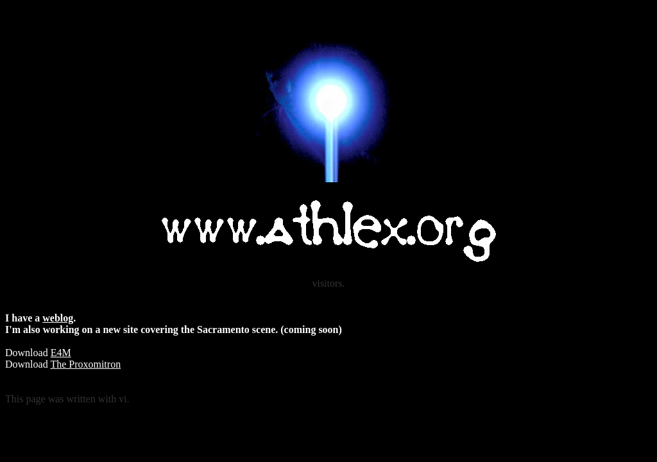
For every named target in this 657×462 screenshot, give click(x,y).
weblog (57, 317)
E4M (61, 352)
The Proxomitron (85, 364)
